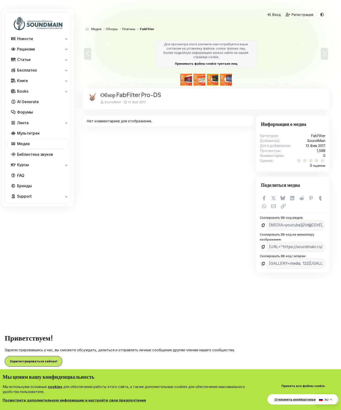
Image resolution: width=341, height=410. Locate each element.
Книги (22, 80)
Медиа (23, 143)
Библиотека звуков (35, 154)
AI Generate (28, 101)
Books (22, 91)
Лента (23, 122)
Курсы (23, 164)
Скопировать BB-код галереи (282, 254)
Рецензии (26, 49)
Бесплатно (27, 70)
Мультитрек (28, 133)
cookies (55, 386)
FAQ (20, 175)
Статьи (24, 59)
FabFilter (318, 135)
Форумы (25, 112)
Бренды (24, 185)
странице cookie (205, 57)
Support (24, 196)
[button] (66, 39)
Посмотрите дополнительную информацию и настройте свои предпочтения (74, 400)
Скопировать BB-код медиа (281, 217)
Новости (25, 38)
